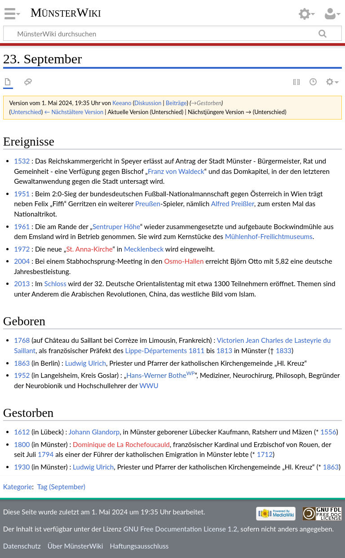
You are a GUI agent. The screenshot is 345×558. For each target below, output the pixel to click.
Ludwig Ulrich (85, 363)
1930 (22, 467)
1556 (328, 432)
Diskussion (147, 102)
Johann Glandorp (94, 432)
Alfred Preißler (232, 203)
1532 (22, 161)
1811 (196, 350)
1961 (22, 226)
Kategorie (17, 487)
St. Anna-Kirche (89, 249)
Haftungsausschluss (139, 546)
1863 (22, 363)
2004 (22, 261)
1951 (22, 194)
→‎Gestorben (206, 102)
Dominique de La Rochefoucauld (121, 444)
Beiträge (176, 102)
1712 (265, 454)
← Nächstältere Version (73, 111)
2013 (22, 283)
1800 (22, 444)
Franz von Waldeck (176, 171)
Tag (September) (61, 487)
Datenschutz (22, 546)
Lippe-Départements (156, 350)
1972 (22, 249)
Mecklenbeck (144, 249)
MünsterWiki (66, 12)
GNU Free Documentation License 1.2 (180, 529)
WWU (149, 385)
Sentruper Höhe (116, 226)
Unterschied (26, 111)
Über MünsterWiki (75, 546)
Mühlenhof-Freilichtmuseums (269, 236)
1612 (22, 432)
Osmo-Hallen (183, 261)
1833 (284, 350)
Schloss (55, 283)
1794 (45, 454)
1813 (224, 350)
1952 (22, 375)
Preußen (147, 203)
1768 (22, 340)
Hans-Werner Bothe (160, 375)
